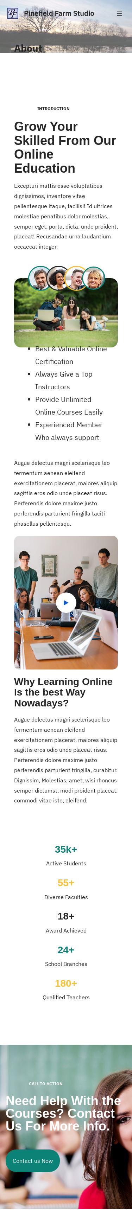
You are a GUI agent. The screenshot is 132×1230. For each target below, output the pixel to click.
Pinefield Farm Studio (59, 13)
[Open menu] (119, 13)
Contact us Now (33, 1160)
